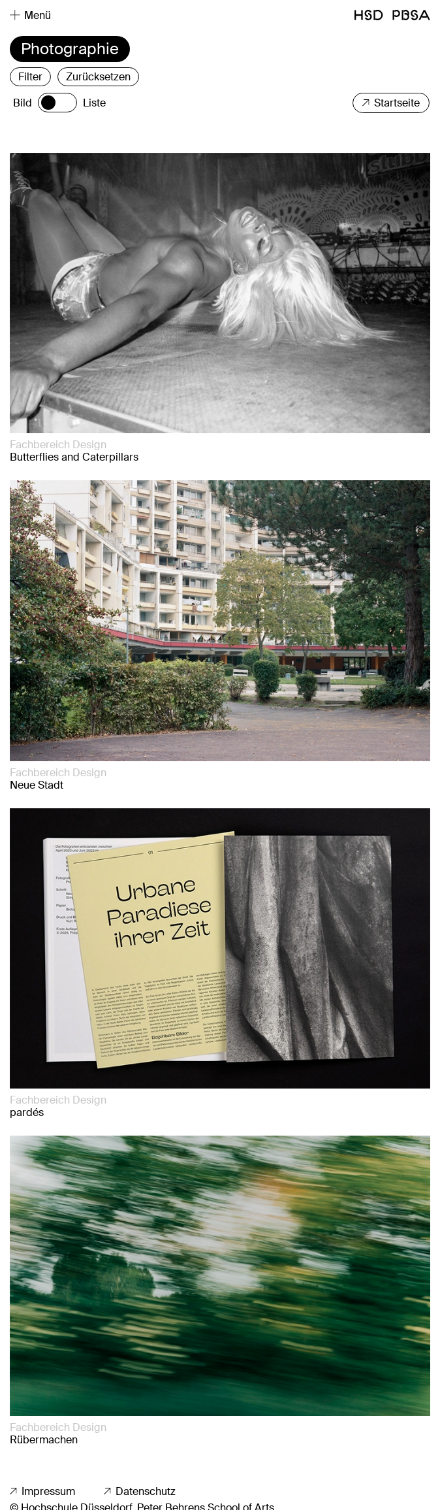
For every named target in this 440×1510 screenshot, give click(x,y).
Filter (30, 77)
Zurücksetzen (98, 77)
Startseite (391, 103)
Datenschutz (140, 1491)
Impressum (42, 1491)
